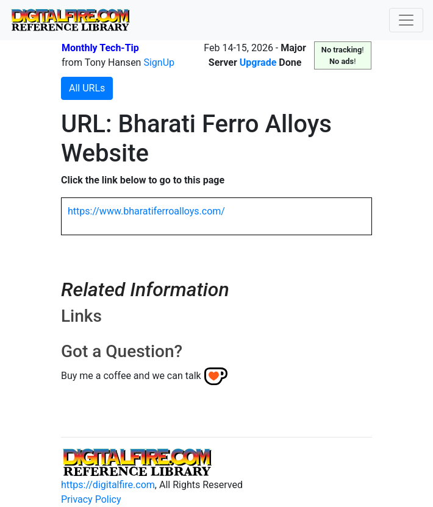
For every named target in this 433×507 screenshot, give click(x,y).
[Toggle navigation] (406, 20)
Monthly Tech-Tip (100, 48)
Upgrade (258, 62)
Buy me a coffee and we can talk (131, 375)
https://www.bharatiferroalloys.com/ (146, 211)
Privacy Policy (91, 499)
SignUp (158, 62)
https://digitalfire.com (108, 485)
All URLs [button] (87, 88)
